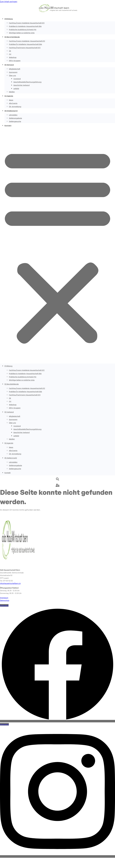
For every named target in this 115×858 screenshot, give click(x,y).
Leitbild (16, 88)
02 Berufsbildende (12, 37)
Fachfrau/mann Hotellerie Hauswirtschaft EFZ (26, 23)
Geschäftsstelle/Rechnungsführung (27, 82)
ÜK (10, 51)
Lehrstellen (13, 115)
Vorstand (17, 79)
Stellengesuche (15, 121)
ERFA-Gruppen (14, 61)
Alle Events (13, 103)
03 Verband (9, 65)
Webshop (12, 57)
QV (10, 54)
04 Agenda (8, 96)
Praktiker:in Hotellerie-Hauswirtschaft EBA (25, 26)
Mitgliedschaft (14, 69)
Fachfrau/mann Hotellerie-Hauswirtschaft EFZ (27, 41)
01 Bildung (8, 19)
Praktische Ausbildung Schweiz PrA (22, 29)
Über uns (12, 75)
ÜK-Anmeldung (15, 106)
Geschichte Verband (21, 85)
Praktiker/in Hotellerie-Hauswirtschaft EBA (25, 44)
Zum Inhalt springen (8, 1)
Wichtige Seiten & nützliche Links (22, 33)
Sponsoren (13, 72)
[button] (57, 246)
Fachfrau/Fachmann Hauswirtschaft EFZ (24, 48)
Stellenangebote (15, 118)
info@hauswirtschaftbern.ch (10, 583)
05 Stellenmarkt (11, 111)
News (11, 100)
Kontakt (7, 125)
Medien (12, 92)
